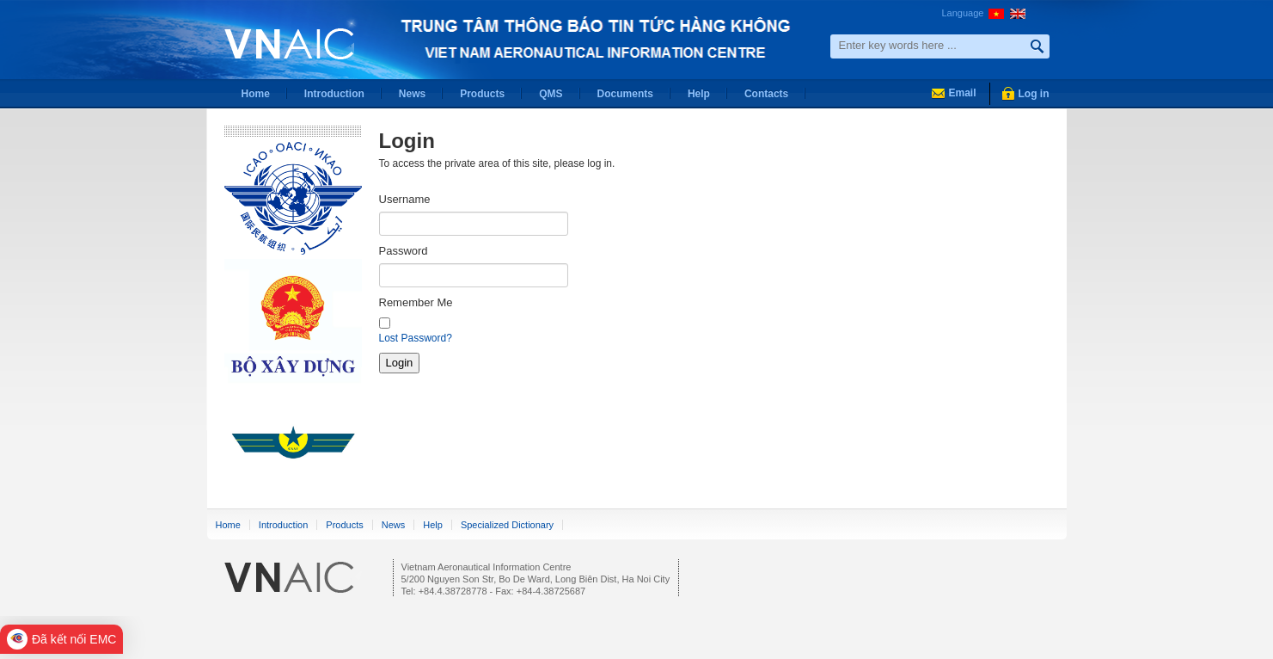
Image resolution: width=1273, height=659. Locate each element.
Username (405, 199)
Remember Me (416, 302)
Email (962, 93)
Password (403, 250)
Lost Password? (415, 338)
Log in (1034, 94)
